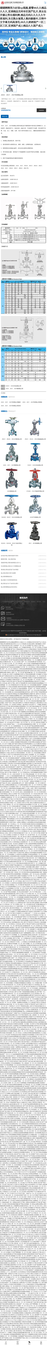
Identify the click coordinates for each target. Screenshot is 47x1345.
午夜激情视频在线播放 (28, 991)
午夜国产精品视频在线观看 (13, 1125)
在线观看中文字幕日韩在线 (33, 763)
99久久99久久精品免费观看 (20, 966)
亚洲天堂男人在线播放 (12, 1025)
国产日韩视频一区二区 (37, 1095)
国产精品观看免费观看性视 (7, 893)
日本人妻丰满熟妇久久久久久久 (32, 815)
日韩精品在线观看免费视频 (9, 968)
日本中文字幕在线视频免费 (22, 818)
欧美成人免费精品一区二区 (35, 1200)
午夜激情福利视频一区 (26, 847)
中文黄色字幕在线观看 (25, 1280)
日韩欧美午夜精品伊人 (30, 702)
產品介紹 (4, 116)
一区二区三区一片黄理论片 (7, 1006)
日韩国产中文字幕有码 (34, 1016)
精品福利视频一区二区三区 (34, 813)
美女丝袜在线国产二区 (25, 892)
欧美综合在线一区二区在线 (9, 1275)
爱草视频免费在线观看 (25, 1239)
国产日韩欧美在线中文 (8, 676)
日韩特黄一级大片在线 (24, 663)
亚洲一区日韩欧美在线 (38, 933)
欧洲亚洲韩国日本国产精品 (33, 1254)
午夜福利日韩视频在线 (29, 979)
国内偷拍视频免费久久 (9, 899)
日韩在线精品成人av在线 (29, 795)
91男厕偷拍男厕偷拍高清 (31, 1123)
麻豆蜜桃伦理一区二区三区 (25, 708)
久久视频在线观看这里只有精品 (24, 911)
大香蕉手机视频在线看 (40, 1107)
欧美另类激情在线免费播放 (35, 683)
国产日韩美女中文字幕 (20, 727)
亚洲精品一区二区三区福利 (7, 1188)
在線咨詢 (41, 110)
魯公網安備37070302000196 (15, 635)
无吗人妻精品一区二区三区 (10, 804)
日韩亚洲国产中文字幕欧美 (33, 1191)
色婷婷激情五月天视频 (6, 1031)
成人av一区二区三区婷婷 (31, 851)
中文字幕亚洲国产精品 (20, 1140)
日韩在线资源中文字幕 (34, 1307)
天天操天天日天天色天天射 (32, 801)
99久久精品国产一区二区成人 (23, 1248)
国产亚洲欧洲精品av (39, 904)
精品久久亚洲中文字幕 (26, 1004)
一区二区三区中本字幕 (17, 815)
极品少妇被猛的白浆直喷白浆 (15, 1225)
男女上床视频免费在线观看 (30, 1011)
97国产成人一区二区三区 (19, 781)
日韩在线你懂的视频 (36, 701)
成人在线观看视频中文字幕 (7, 920)
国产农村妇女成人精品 (34, 670)
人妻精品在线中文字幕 (18, 1202)
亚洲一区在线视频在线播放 (15, 1313)
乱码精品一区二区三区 (24, 1131)
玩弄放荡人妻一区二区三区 (31, 699)
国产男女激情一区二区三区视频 (30, 1070)
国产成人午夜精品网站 (17, 649)
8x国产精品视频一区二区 (17, 1093)
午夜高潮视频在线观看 (36, 772)
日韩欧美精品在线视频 (14, 788)
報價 (18, 1342)
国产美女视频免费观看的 (27, 681)
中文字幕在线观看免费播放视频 (32, 1054)
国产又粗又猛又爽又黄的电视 (27, 1266)
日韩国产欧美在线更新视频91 (31, 729)
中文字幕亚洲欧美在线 (22, 1038)
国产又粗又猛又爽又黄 (31, 1093)
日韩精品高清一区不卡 (38, 808)
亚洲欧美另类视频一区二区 (15, 943)
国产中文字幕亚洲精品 (14, 1088)
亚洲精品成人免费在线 (15, 1156)
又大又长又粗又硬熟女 (35, 1320)
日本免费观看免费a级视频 (26, 1025)
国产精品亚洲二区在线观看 (16, 1066)
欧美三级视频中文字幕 (21, 843)
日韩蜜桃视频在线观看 (37, 663)
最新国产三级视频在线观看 (22, 758)
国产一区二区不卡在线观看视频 (12, 909)
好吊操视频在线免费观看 (7, 740)
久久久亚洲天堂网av (34, 1338)
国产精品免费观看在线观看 (36, 726)
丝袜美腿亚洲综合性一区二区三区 (11, 993)
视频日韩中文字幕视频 (17, 845)
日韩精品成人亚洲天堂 (35, 1122)
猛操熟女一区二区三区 (9, 710)
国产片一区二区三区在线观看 (37, 965)
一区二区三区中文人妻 (27, 1081)
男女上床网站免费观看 (8, 785)
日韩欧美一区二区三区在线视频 (31, 1311)
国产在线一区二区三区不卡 (10, 711)
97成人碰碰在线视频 (20, 1143)
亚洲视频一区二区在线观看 (19, 934)
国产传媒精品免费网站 (13, 695)
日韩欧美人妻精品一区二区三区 (26, 777)
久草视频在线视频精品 (19, 983)
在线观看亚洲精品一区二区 (7, 840)
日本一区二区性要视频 (17, 897)
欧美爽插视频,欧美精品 (38, 770)
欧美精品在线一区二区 (6, 688)
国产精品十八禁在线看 (30, 1041)
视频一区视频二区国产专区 (11, 1075)
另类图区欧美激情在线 (39, 856)
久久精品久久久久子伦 (9, 1320)
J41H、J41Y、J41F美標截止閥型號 (11, 405)
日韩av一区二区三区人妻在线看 (31, 1223)
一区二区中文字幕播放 (6, 1127)
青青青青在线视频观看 (22, 720)
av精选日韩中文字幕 (22, 858)
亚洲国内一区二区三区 (18, 977)
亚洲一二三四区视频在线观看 (28, 1245)
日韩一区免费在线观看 (29, 776)
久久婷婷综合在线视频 (20, 854)
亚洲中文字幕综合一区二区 (23, 745)
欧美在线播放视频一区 (35, 658)
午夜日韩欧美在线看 (5, 836)
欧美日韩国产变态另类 (21, 1268)
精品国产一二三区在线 (15, 1279)
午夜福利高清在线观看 (37, 1099)
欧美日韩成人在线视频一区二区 (30, 754)
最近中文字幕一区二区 (10, 663)
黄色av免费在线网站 (37, 1204)
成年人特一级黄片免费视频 (26, 783)
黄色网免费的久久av (30, 743)
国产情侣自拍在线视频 (13, 667)
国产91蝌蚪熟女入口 (22, 1157)
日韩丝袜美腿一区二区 (39, 797)
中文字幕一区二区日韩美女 (27, 667)
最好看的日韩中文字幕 (27, 652)
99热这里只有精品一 (30, 950)
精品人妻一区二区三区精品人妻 (15, 881)
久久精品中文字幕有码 (26, 829)
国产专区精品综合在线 (39, 761)
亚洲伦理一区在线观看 (20, 1241)
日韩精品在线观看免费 (21, 1200)
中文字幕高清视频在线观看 (28, 1227)
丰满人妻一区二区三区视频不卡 (8, 895)
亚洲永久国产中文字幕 (23, 820)
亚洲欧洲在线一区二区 (37, 1009)
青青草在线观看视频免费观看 (29, 1072)
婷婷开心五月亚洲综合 (21, 1091)
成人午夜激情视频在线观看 (31, 1147)
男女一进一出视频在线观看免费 (22, 1127)
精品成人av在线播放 (23, 968)
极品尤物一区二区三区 (37, 956)
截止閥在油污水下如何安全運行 (9, 583)
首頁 (6, 1342)
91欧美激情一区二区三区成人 (14, 1033)
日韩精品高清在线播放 (25, 804)
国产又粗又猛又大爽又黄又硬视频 (16, 1000)
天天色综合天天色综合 (14, 652)
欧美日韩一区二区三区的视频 (24, 861)
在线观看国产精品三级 (33, 1145)
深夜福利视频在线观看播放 (38, 758)
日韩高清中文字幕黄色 (31, 915)
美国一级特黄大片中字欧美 (26, 918)
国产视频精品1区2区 (37, 961)
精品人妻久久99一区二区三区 (24, 1115)
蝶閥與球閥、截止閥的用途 (8, 559)
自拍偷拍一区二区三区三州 (9, 868)
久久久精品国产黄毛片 (34, 1002)
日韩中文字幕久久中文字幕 (23, 893)
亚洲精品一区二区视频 (19, 647)
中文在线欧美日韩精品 (10, 694)
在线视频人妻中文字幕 (13, 938)
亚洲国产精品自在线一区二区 (24, 1107)
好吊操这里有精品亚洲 (9, 735)
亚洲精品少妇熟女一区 (17, 1295)
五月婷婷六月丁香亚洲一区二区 (20, 834)
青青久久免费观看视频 (13, 1291)
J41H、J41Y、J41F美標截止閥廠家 (11, 402)
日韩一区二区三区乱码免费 (38, 893)
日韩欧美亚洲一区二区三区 (19, 679)
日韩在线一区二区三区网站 (12, 904)
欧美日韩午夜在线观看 (17, 974)
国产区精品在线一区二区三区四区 (13, 1113)
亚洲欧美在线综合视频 (39, 669)
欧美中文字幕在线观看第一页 (21, 688)
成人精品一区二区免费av (19, 765)
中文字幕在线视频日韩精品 (14, 949)
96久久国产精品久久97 (37, 697)
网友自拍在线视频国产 (21, 1186)
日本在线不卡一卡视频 (34, 704)
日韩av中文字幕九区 (27, 1234)
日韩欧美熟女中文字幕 (35, 920)
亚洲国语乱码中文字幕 (17, 685)
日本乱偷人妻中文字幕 (8, 683)
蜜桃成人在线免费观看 (24, 790)
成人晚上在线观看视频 (11, 981)
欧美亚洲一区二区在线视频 (26, 931)
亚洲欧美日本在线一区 (8, 843)
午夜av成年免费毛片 (17, 702)
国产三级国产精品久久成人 (25, 738)
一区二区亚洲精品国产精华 (18, 917)
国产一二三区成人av (34, 913)
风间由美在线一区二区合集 (28, 947)
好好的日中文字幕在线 (15, 811)
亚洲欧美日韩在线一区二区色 (19, 1049)
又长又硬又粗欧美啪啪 (32, 706)
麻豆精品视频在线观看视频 (20, 658)
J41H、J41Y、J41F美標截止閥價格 (32, 402)
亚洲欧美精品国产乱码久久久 (8, 858)
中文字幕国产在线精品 (38, 868)
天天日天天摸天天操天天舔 (9, 1045)
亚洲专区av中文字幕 (36, 820)
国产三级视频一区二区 (25, 806)
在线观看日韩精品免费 (26, 856)
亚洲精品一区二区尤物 (15, 884)
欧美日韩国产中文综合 (34, 997)
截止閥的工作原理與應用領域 (9, 580)
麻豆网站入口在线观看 (9, 1163)
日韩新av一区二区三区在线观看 (32, 717)
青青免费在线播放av (16, 963)
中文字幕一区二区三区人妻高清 (31, 722)
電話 (41, 1342)
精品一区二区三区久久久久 (7, 863)
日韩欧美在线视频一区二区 (28, 1322)
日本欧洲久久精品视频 (8, 761)
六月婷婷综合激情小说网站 (23, 1129)
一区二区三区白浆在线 (8, 1143)
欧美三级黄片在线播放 (20, 876)
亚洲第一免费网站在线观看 (19, 1002)
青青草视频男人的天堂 (30, 767)
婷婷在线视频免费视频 (14, 1072)
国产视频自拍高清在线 (20, 670)
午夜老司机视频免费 (29, 1225)
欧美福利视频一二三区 (24, 1293)
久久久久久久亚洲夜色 (21, 831)
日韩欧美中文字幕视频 (8, 1232)
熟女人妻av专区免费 (10, 1107)
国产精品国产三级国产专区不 (31, 1086)
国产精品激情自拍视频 (17, 660)
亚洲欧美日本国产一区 (20, 1181)
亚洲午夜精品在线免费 (27, 927)
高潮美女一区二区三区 (31, 1152)
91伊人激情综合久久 (37, 1065)
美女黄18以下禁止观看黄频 (34, 1143)
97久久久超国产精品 (20, 665)
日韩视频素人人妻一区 (28, 874)
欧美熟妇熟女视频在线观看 (10, 929)
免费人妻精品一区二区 (30, 660)
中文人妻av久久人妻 (32, 1000)
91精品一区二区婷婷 (10, 704)
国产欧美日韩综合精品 (14, 859)
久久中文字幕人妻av (10, 720)
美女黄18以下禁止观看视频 (23, 1330)
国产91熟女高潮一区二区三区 (18, 1050)
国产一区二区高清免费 (28, 661)
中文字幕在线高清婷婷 (22, 1188)
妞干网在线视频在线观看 (19, 1254)
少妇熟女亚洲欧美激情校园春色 (32, 1033)
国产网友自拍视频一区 (12, 892)
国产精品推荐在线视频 (9, 654)
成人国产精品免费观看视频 (28, 1018)
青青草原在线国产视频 (24, 686)
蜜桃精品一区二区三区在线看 (20, 870)
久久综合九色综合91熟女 (11, 1136)
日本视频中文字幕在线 (22, 1163)
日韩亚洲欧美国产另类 (10, 701)
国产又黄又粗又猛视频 (23, 735)
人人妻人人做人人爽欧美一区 (10, 995)
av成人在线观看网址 (35, 990)
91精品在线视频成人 (22, 1059)
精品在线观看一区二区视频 (30, 949)
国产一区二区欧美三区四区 (35, 656)
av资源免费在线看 (14, 856)
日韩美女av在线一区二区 (34, 1250)
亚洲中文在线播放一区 (16, 1118)
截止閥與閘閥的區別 (6, 576)
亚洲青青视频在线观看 (38, 1150)
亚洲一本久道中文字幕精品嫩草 (22, 713)
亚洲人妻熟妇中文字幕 (21, 676)
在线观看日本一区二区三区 (27, 842)
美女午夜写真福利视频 (34, 651)
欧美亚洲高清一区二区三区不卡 (22, 770)
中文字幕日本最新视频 (8, 813)
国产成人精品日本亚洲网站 (23, 654)
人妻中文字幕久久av (29, 845)
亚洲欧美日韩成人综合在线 (28, 1057)
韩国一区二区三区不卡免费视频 (17, 1082)
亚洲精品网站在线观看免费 (14, 1086)
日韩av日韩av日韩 (35, 900)
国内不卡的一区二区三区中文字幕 (30, 833)
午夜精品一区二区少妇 (8, 1150)
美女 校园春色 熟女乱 (24, 1029)
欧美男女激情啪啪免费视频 (38, 686)
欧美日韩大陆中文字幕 (13, 681)
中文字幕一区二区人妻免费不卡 (28, 929)
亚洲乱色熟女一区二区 (34, 676)
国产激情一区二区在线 (20, 826)
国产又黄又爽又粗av (28, 1106)
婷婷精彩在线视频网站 (6, 1077)
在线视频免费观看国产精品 (16, 1334)
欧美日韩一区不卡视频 (35, 858)
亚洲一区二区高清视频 (30, 685)
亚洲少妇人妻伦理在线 (10, 738)
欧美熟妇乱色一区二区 (21, 1232)
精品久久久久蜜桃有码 (17, 902)
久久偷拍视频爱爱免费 (15, 776)
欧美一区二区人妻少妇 (12, 1216)
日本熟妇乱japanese (34, 786)
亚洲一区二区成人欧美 (22, 786)
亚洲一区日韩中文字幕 (8, 1016)
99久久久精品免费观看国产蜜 (15, 936)
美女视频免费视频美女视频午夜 (26, 694)
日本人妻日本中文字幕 (15, 729)
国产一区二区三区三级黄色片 (10, 669)
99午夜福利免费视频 (16, 1011)
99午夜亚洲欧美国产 (40, 838)
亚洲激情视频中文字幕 (35, 840)
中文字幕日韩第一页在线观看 (21, 799)
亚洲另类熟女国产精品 (30, 879)
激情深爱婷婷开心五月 (27, 993)
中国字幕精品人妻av (5, 793)
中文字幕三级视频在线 (24, 1198)
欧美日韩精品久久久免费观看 (19, 677)
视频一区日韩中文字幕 (32, 1024)
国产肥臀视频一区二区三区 (20, 1252)
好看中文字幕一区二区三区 (26, 756)
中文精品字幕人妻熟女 (22, 852)
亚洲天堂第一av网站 (15, 822)
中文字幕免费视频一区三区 (21, 900)
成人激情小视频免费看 (36, 1138)
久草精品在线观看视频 (18, 1332)
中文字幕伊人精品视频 (25, 867)
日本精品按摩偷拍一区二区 (35, 854)
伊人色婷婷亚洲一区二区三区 (15, 1147)
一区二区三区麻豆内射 (9, 852)
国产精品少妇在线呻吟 (34, 1168)
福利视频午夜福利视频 (39, 1013)
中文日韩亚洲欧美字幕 (18, 1289)
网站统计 (38, 635)
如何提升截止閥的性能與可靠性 (9, 555)
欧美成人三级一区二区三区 (31, 1206)
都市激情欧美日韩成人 (13, 1339)
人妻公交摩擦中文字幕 (6, 799)
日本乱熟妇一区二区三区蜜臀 (38, 1029)
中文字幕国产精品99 (7, 713)
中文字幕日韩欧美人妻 (24, 1015)
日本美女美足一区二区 (14, 817)
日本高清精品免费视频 (19, 763)
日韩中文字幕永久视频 (8, 1325)
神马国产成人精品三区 (6, 1111)
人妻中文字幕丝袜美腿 (14, 833)
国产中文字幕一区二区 (8, 656)
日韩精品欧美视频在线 (28, 1120)
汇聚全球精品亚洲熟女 (37, 751)
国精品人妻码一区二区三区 (14, 672)
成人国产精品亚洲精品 (13, 1141)
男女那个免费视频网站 (25, 933)
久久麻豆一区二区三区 (25, 1216)
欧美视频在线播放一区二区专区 (28, 1291)
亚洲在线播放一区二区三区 (9, 792)
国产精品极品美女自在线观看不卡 (28, 1257)
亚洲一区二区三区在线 (19, 1191)
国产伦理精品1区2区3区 (14, 731)
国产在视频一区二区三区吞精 (31, 943)
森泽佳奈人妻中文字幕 (31, 692)
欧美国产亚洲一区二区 (25, 1195)
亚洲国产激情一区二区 (12, 918)
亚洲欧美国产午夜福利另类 (19, 997)
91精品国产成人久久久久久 (22, 1325)
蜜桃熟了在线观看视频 (24, 1298)
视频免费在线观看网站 (26, 1022)
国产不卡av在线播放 (7, 888)
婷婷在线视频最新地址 (26, 724)
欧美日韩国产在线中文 (33, 809)
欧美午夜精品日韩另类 (31, 736)
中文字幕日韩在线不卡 (32, 917)
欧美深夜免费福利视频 (25, 808)
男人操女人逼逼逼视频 (12, 783)
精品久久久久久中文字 (8, 1091)
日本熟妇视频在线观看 (18, 890)
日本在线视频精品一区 (17, 1063)
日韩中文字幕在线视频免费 (28, 1318)
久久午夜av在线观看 (11, 686)
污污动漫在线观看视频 (21, 1016)
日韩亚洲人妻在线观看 (10, 1099)
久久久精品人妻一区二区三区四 (13, 1223)
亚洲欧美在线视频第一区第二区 (22, 1109)
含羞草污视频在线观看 (10, 777)
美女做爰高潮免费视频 (24, 956)
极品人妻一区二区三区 (23, 1079)
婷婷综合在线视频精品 (37, 824)
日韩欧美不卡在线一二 (15, 942)
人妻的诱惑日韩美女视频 (21, 740)
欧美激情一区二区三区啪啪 (39, 1109)
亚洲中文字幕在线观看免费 (27, 674)
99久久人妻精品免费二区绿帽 (23, 1150)
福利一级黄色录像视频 (35, 740)
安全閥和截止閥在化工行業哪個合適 (11, 566)
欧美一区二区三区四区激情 (38, 792)
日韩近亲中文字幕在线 (29, 963)
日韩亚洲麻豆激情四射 (24, 981)
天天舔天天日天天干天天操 (23, 1172)
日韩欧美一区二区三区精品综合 (20, 772)
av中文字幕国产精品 (7, 1250)
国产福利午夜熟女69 (18, 743)
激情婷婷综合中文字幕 (36, 970)
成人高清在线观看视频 (18, 692)
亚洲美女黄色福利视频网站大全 (31, 883)
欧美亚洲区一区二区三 (34, 1140)
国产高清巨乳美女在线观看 (35, 1091)
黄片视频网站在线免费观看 (26, 711)
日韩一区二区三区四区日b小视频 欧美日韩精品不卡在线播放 (17, 760)
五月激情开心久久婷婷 (21, 913)
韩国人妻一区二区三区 (21, 656)
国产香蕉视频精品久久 (14, 988)
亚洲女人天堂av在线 (23, 965)
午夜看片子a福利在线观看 (35, 677)
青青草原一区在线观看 (35, 1132)
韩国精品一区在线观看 (38, 1136)
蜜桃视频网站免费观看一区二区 (25, 952)
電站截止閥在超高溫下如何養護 (9, 569)
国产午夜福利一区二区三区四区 (24, 1238)
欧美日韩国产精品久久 (6, 1132)
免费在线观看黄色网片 (34, 727)
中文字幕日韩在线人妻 (9, 1154)
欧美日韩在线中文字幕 (21, 779)
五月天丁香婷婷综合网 (22, 1006)
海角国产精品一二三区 (13, 724)
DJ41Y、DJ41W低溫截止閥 (13, 386)
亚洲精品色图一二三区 (30, 1113)
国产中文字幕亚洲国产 (34, 1241)
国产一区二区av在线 (33, 690)
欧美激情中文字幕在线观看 (34, 1050)
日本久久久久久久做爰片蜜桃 (31, 958)
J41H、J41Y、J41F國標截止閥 (14, 388)
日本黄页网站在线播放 (17, 699)
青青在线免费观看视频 (25, 669)
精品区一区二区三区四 (6, 1061)
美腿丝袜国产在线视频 (6, 966)
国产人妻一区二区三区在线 (27, 1141)
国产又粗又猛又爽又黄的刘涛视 (23, 761)
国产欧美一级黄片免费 (38, 899)
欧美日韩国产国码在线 (6, 1024)
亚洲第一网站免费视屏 (8, 818)
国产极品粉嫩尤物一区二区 (30, 672)
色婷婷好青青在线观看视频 (13, 874)
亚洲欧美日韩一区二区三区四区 (12, 661)
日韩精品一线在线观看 (35, 1031)
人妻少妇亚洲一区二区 (18, 774)
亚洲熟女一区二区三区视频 (35, 849)
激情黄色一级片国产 (15, 927)
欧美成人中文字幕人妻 (21, 986)
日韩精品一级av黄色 (22, 704)
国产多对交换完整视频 (30, 1243)
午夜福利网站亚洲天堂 (20, 690)
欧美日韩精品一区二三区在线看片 (21, 908)
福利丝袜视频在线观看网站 (18, 706)
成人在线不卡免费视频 (13, 674)
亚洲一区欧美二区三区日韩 (18, 872)
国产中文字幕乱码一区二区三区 (37, 1213)
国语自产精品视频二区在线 (15, 1040)
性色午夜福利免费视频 (37, 715)
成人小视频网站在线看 (17, 1206)
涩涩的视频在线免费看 (39, 738)
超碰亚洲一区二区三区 (13, 797)
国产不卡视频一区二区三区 (20, 1305)
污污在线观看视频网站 (34, 1157)
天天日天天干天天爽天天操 (32, 881)
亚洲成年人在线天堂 (16, 1211)
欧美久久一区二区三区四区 (10, 1257)
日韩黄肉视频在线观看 (38, 745)
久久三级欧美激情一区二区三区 (22, 906)
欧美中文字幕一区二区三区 (35, 1179)
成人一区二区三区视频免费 (18, 945)
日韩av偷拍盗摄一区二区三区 (33, 774)
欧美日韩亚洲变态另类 (9, 745)
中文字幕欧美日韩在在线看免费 (30, 1165)
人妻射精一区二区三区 (30, 1063)
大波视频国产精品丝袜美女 (23, 899)
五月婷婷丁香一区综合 (26, 1161)
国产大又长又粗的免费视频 (10, 768)
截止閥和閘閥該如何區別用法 (9, 587)
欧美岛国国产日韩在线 (6, 763)
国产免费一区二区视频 (21, 1168)
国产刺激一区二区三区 (24, 701)
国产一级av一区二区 (20, 809)
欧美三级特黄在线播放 (9, 1079)
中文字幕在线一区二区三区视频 (31, 1084)
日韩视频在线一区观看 (10, 956)
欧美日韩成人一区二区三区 (13, 954)
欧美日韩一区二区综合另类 (32, 793)
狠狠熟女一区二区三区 (30, 1159)
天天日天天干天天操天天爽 (25, 1273)
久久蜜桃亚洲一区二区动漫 (23, 710)
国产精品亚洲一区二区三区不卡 (31, 884)
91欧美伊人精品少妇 (19, 1061)
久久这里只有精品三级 (26, 886)
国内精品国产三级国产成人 (15, 767)
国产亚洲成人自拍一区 (11, 790)
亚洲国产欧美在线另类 (35, 870)
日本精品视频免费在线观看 (11, 847)
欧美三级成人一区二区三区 (31, 974)
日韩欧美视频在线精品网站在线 (9, 1015)
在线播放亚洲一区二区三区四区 (31, 925)
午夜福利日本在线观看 (38, 888)
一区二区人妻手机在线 (15, 925)
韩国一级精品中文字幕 (25, 768)
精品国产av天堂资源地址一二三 (12, 1070)
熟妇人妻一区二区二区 (12, 756)
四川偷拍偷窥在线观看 (14, 1120)
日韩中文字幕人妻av (27, 802)
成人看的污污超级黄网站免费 (33, 836)
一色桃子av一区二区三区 (32, 1193)
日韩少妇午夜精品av (16, 1008)
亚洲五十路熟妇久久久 (17, 1159)
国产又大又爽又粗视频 (21, 651)
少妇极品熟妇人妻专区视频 (11, 829)
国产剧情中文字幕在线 (24, 1247)
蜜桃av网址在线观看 (40, 918)
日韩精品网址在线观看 (25, 1297)
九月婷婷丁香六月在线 (18, 793)
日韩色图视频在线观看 (17, 851)
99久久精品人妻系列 (30, 1102)
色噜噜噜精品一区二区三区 (20, 726)
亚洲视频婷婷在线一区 (27, 859)
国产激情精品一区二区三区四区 (10, 1231)
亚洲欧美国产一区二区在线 (26, 1074)
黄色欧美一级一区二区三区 (14, 979)
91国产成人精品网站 (12, 1020)
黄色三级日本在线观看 (36, 735)
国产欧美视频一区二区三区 (11, 1280)
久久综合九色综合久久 (8, 986)
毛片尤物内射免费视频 (38, 1129)
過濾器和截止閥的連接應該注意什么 (11, 562)
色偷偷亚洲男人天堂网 (19, 877)
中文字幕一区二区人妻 (32, 1027)
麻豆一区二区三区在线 (27, 838)
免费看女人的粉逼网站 (27, 822)
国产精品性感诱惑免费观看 (14, 1084)
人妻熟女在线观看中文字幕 (32, 1202)
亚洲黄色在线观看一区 (19, 1024)
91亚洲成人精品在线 (7, 697)
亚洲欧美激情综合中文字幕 (11, 1245)
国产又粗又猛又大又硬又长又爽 (27, 1170)
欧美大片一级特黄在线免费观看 (19, 1056)
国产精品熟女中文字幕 (34, 986)
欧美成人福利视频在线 (13, 922)
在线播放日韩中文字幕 (32, 665)
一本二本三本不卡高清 (31, 827)
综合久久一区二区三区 (33, 1181)
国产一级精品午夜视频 (32, 781)
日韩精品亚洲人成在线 (24, 895)
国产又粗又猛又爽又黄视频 (31, 902)
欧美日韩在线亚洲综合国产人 (22, 697)
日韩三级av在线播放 (39, 829)
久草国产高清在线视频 (22, 920)
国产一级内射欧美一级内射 (15, 999)
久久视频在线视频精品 (24, 715)
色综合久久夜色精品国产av (7, 1238)
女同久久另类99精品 (14, 842)
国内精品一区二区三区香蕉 (33, 647)
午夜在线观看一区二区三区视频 (17, 1145)
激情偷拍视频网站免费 (25, 995)
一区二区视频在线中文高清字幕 (28, 938)
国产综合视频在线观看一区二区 (10, 733)
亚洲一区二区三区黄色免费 (16, 736)
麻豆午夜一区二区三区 (21, 849)
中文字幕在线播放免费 (9, 861)
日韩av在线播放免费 (34, 1188)
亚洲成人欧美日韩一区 (34, 934)
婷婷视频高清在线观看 (8, 651)
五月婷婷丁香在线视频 (34, 826)
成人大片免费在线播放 (21, 785)
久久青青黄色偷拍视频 (29, 865)
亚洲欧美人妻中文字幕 (26, 959)
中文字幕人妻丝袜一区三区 (16, 1243)
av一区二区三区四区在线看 (22, 824)
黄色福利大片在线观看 (24, 961)
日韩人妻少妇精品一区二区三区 (37, 1186)
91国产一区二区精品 (20, 813)
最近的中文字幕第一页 (15, 722)
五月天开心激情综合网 (24, 1045)
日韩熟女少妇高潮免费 (29, 942)
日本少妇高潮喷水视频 (26, 733)
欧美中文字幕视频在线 (12, 940)
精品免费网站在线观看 (31, 977)
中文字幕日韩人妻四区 (6, 647)
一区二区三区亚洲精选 (8, 758)
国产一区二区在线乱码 (26, 904)
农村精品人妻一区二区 (15, 795)
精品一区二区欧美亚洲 (30, 1327)
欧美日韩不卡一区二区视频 (35, 863)
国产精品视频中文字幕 (10, 965)
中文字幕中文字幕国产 (30, 936)
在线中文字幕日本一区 (37, 1275)
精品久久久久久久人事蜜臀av (34, 877)
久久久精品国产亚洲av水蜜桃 (10, 1266)
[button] (22, 51)
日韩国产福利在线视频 (22, 990)
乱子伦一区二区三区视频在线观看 (20, 1277)
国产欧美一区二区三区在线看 (36, 779)
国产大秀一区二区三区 (17, 1197)
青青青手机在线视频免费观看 (27, 1259)
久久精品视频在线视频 (12, 975)
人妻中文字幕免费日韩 (21, 683)
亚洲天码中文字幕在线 (21, 1286)
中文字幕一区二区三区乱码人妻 (22, 888)
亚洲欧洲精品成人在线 (32, 1100)
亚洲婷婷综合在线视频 (26, 797)
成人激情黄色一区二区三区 (15, 1263)
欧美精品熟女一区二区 (37, 895)
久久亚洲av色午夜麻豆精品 (22, 751)
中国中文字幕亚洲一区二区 (21, 970)
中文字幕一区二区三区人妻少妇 (37, 1059)
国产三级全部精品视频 (26, 695)
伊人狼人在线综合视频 (34, 831)
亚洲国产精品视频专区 (15, 865)
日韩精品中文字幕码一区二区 (29, 719)
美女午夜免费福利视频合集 (13, 1177)
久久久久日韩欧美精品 (30, 649)
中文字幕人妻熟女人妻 (22, 840)
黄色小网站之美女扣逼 (21, 1173)
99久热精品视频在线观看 (7, 849)
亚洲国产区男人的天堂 (9, 1157)
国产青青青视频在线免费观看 (14, 1148)
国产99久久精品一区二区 (23, 1154)
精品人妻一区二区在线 (12, 1195)
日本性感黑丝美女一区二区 (15, 1123)
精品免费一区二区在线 (34, 679)
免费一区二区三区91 (28, 1211)
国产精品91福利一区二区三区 (17, 1220)
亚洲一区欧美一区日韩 (37, 1045)
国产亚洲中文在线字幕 (35, 924)
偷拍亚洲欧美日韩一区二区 (13, 947)
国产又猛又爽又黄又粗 (6, 1027)
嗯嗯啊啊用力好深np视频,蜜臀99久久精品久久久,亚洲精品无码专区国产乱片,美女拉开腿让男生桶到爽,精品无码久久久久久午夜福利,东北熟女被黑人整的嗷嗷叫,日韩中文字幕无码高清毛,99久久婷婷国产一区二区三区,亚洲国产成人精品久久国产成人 (23, 643)
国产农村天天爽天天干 (28, 984)
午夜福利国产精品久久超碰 (16, 1102)
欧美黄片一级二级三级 (18, 836)
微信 (29, 1342)
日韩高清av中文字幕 (34, 1286)
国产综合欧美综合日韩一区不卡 (34, 1190)
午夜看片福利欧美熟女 (39, 847)
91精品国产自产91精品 (29, 1156)
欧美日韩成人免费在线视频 (9, 1009)
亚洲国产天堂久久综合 (17, 879)
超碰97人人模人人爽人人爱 (28, 788)
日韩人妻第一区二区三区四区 (29, 954)
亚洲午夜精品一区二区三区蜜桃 (20, 747)
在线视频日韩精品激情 (20, 742)
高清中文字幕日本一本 (8, 1248)
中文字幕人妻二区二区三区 (28, 909)
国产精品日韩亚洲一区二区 (31, 1288)
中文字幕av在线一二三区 (39, 892)
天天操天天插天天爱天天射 (15, 1041)
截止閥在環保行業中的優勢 (8, 573)
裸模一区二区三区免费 (39, 724)
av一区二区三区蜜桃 (9, 911)
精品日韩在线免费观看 (20, 1250)
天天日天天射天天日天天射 (38, 981)
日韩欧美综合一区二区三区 (19, 972)
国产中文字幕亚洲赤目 (14, 719)
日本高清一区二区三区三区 (9, 715)
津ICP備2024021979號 (29, 635)
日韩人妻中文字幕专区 (26, 922)
